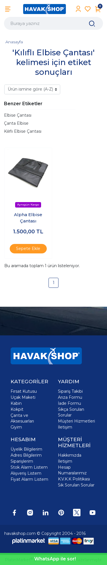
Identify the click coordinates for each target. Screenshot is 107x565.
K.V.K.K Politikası (74, 479)
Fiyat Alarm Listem (29, 479)
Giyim (16, 427)
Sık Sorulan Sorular (76, 485)
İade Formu (69, 403)
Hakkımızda (69, 455)
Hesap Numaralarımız (72, 470)
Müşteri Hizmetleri (76, 421)
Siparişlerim (22, 461)
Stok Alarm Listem (29, 467)
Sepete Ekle (28, 248)
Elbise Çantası (17, 115)
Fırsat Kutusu (24, 391)
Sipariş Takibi (70, 391)
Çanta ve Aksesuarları (22, 418)
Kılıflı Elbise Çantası (22, 131)
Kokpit (17, 409)
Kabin (16, 403)
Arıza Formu (70, 397)
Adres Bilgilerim (26, 455)
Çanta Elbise (16, 123)
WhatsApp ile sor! (55, 559)
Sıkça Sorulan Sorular (71, 412)
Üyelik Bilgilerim (26, 449)
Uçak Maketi (23, 397)
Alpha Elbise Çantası (28, 218)
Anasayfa (14, 41)
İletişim (65, 427)
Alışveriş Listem (26, 473)
